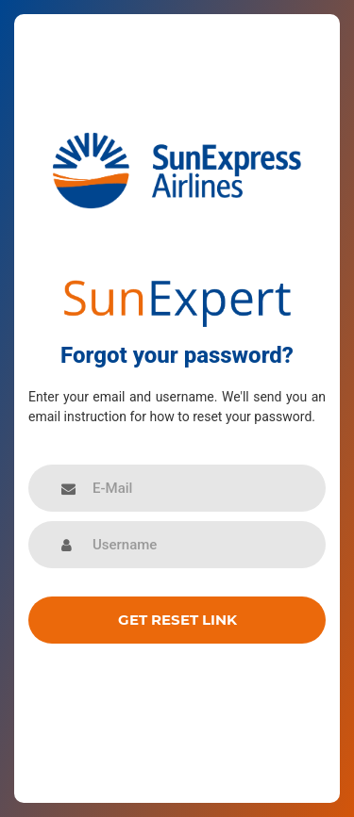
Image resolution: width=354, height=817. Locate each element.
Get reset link (177, 620)
